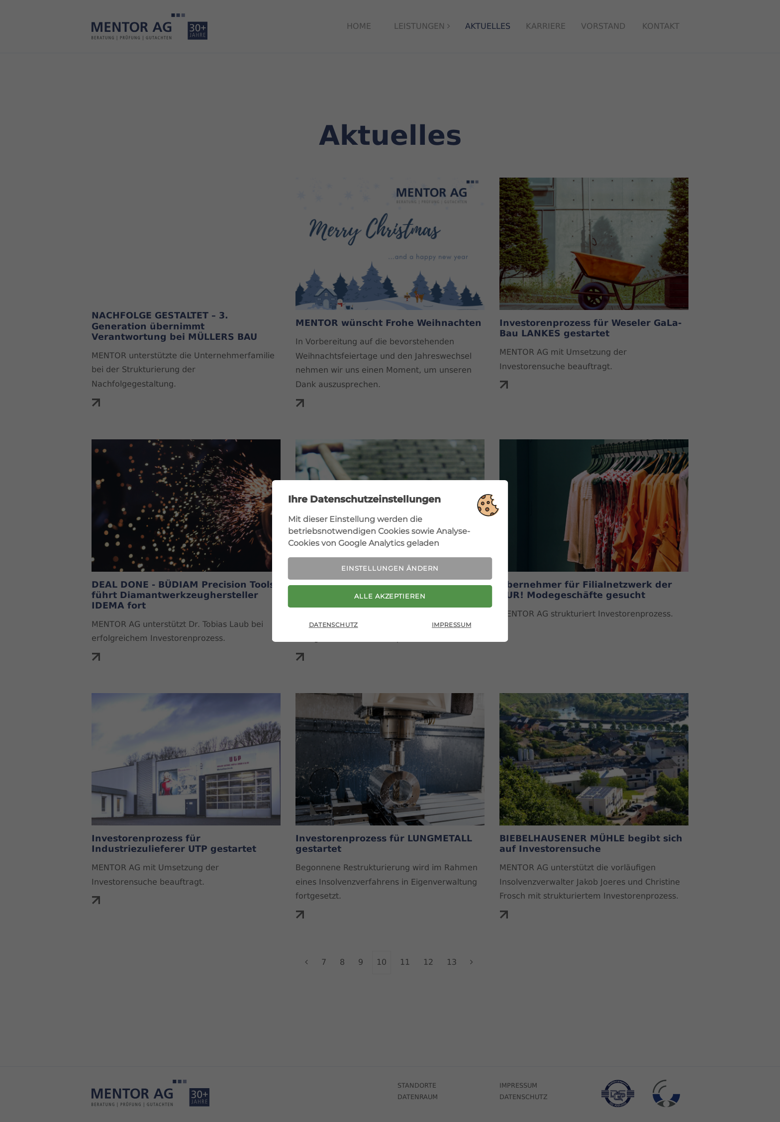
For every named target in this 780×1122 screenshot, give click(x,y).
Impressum (451, 627)
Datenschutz (333, 627)
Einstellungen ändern (390, 566)
